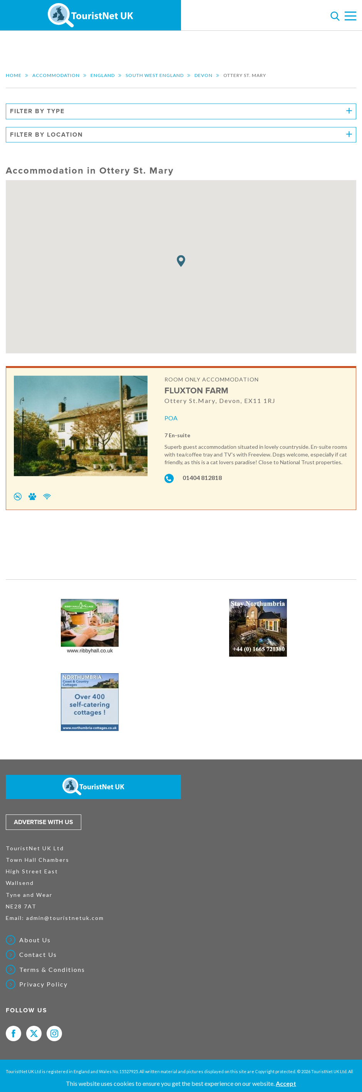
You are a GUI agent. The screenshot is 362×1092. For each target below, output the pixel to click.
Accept (286, 1083)
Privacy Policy (43, 984)
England (102, 75)
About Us (35, 939)
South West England (155, 75)
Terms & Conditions (52, 969)
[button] (181, 261)
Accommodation (56, 75)
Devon (203, 75)
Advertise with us (43, 822)
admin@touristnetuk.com (65, 918)
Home (14, 75)
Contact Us (38, 954)
